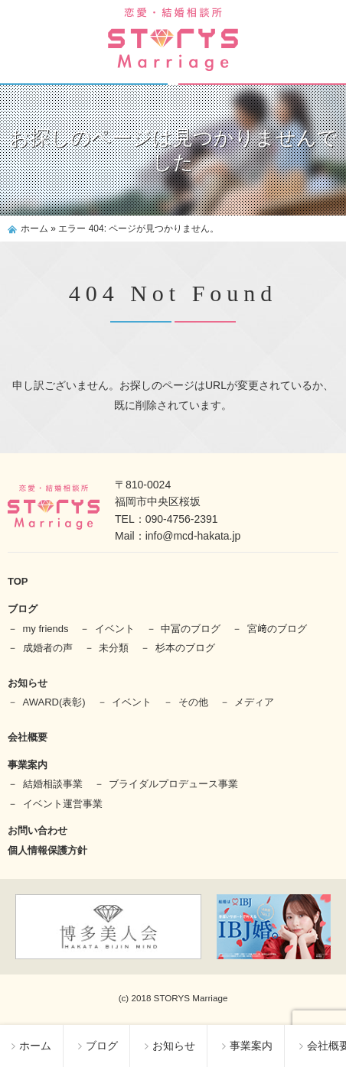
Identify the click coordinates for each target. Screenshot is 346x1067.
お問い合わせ (37, 830)
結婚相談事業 (53, 784)
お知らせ (170, 1045)
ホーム (31, 1045)
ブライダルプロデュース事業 (173, 784)
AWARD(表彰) (54, 702)
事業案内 (247, 1045)
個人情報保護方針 (47, 850)
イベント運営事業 (63, 803)
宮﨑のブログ (277, 628)
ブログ (98, 1045)
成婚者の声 (48, 647)
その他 (193, 702)
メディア (254, 702)
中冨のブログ (190, 628)
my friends (46, 628)
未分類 (114, 647)
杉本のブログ (185, 647)
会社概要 (27, 737)
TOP (18, 581)
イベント (115, 628)
